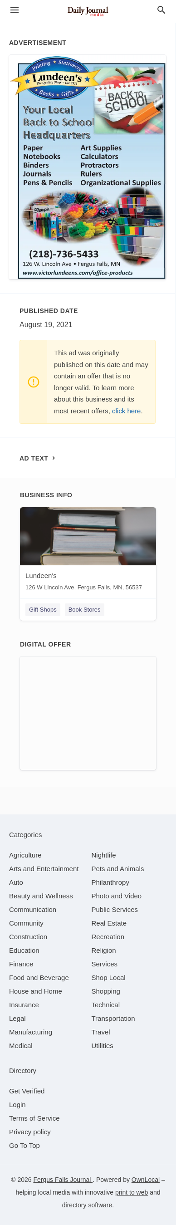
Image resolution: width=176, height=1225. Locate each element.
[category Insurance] (24, 1005)
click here (126, 411)
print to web (131, 1192)
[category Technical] (106, 1005)
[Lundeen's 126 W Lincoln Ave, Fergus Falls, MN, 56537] (88, 551)
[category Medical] (21, 1045)
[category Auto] (16, 882)
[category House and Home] (35, 991)
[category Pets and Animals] (118, 868)
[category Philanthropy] (110, 882)
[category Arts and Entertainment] (43, 868)
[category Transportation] (113, 1018)
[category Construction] (28, 937)
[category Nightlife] (104, 855)
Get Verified (26, 1091)
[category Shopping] (106, 991)
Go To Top (24, 1145)
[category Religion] (104, 950)
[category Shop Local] (109, 977)
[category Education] (24, 950)
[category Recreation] (108, 937)
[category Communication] (32, 909)
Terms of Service (34, 1118)
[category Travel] (101, 1032)
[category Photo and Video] (117, 896)
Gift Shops (43, 609)
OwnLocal (146, 1179)
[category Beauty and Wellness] (41, 896)
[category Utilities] (102, 1045)
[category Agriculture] (25, 855)
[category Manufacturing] (30, 1032)
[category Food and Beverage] (39, 977)
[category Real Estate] (109, 923)
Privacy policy (30, 1132)
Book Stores (84, 609)
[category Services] (105, 964)
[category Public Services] (115, 909)
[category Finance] (21, 964)
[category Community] (26, 923)
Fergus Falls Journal (63, 1179)
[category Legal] (17, 1018)
